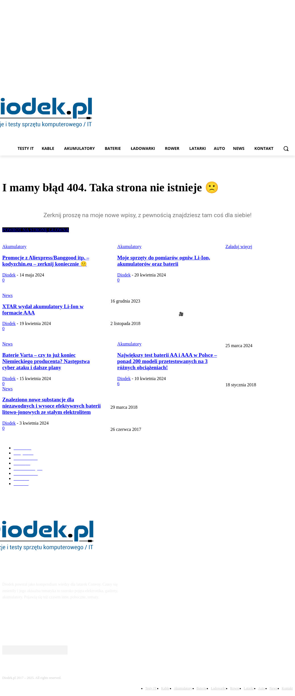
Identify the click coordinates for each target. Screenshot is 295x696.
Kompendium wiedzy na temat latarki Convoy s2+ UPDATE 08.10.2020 (168, 420)
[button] (286, 148)
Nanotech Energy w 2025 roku (134, 336)
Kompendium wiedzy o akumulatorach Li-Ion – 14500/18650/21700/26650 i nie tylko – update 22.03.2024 (258, 370)
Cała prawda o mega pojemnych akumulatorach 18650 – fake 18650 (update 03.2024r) (179, 398)
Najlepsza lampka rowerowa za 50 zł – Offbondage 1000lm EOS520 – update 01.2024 (256, 286)
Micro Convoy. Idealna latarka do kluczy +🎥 (147, 314)
